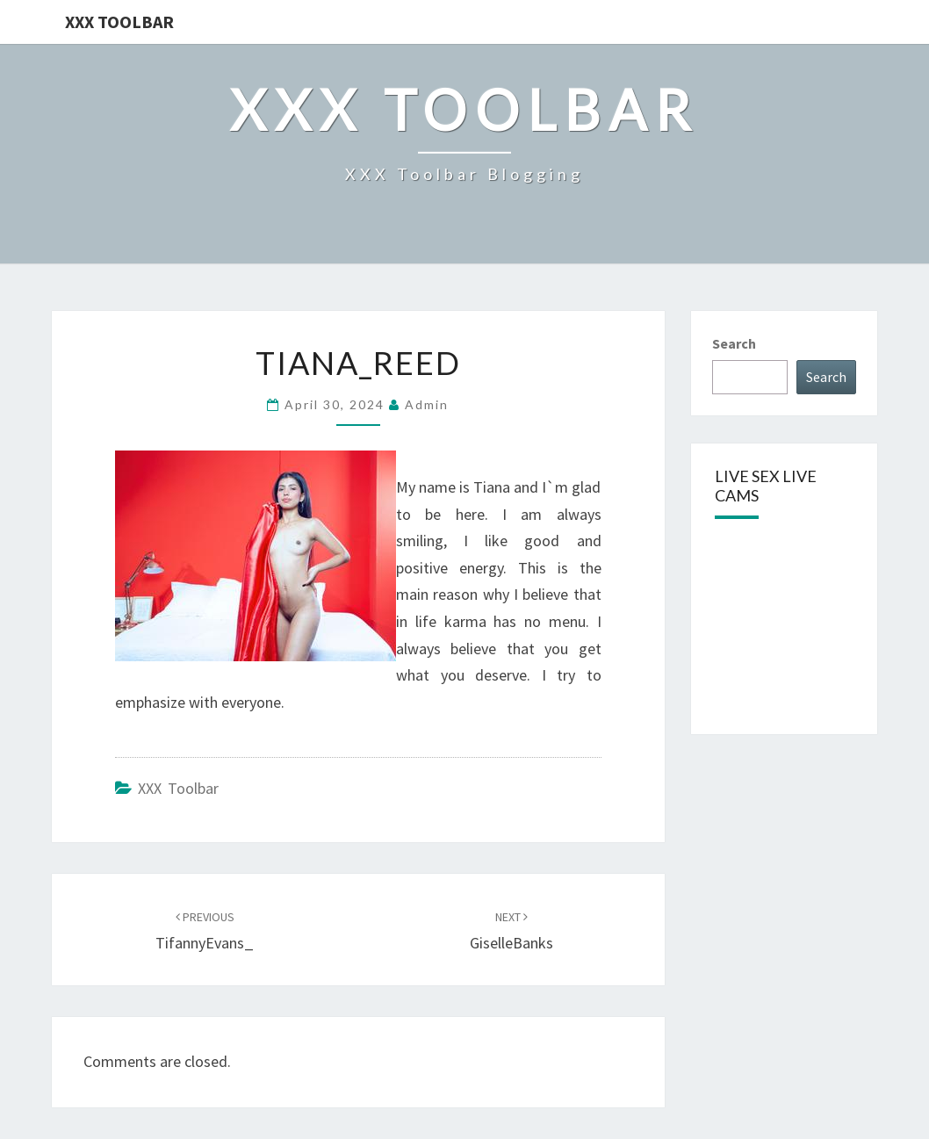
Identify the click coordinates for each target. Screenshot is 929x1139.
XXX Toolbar (119, 21)
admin (427, 404)
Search (734, 343)
